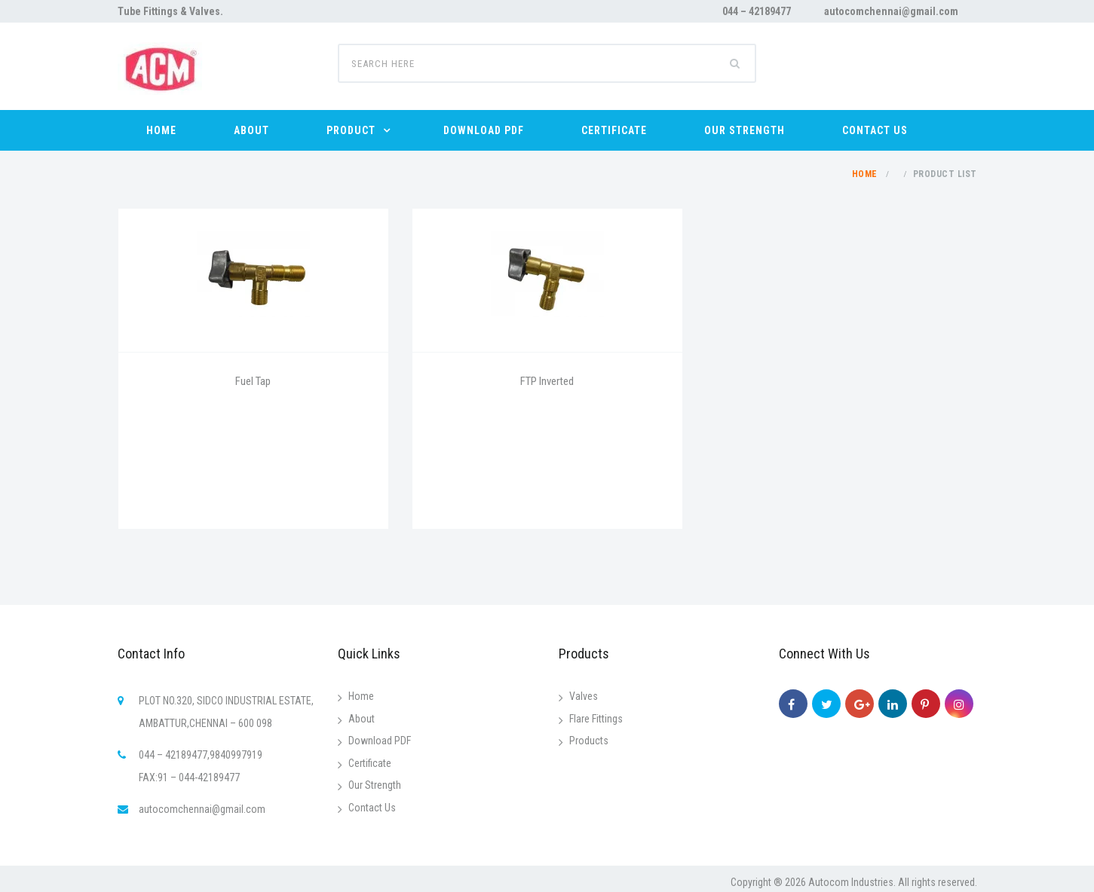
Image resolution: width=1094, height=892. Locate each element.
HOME (161, 130)
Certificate (369, 763)
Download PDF (379, 741)
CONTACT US (875, 130)
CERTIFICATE (614, 130)
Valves (583, 696)
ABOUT (251, 130)
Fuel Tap (253, 381)
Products (588, 741)
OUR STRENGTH (744, 130)
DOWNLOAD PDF (483, 130)
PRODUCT (350, 130)
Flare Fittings (596, 719)
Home (865, 174)
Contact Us (372, 808)
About (361, 719)
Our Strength (374, 785)
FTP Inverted (547, 381)
